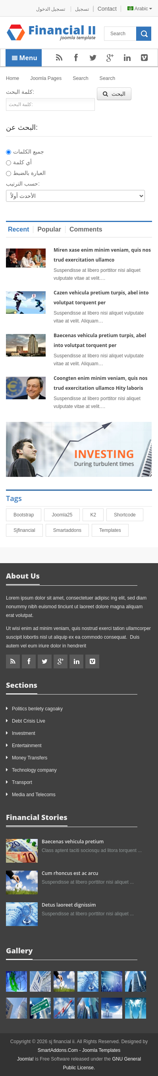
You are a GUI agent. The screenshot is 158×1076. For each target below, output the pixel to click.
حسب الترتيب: (23, 183)
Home (12, 78)
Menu (24, 57)
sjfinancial (27, 530)
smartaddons (71, 530)
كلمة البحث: (20, 92)
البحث (114, 94)
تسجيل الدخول (51, 9)
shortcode (128, 515)
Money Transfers (29, 758)
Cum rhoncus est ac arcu (70, 873)
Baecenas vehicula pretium (73, 841)
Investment (23, 733)
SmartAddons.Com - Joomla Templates (79, 1050)
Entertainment (27, 745)
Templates (113, 530)
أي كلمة (19, 162)
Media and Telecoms (34, 794)
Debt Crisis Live (28, 721)
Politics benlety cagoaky (37, 709)
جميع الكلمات (25, 151)
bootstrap (27, 515)
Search (80, 78)
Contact (107, 9)
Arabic (139, 8)
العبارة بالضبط (26, 173)
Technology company (34, 770)
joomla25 (65, 515)
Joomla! (25, 1059)
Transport (22, 782)
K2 (96, 515)
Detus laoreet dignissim (69, 904)
